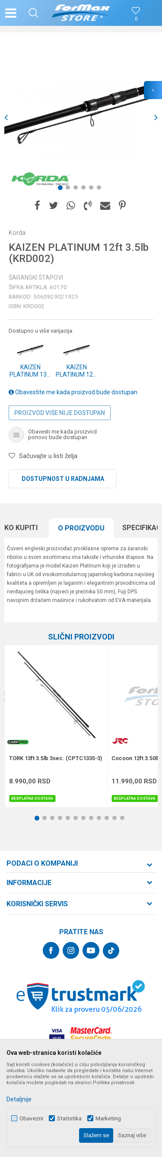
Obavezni (31, 1118)
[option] (81, 117)
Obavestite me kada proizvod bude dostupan (73, 392)
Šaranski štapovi (36, 277)
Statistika (69, 1118)
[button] (33, 13)
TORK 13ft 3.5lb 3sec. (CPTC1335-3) (55, 758)
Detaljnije (19, 1099)
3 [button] (77, 189)
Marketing (108, 1118)
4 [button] (85, 189)
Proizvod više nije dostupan (59, 412)
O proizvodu (81, 528)
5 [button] (93, 189)
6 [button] (100, 189)
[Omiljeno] (136, 19)
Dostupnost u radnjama (63, 478)
